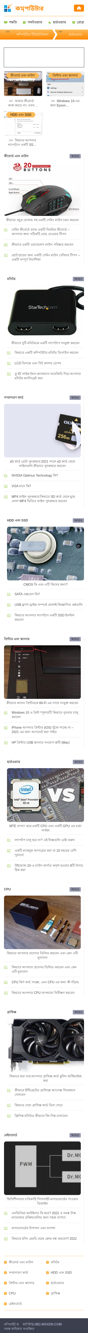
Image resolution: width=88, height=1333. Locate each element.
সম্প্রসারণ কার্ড (18, 1272)
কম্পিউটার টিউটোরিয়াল (32, 34)
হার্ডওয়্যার (75, 34)
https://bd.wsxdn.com (42, 1324)
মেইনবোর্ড (15, 1303)
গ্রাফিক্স (55, 1293)
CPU (12, 1293)
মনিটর (55, 1262)
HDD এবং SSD (61, 1272)
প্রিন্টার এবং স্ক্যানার (21, 1283)
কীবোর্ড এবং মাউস (21, 1262)
